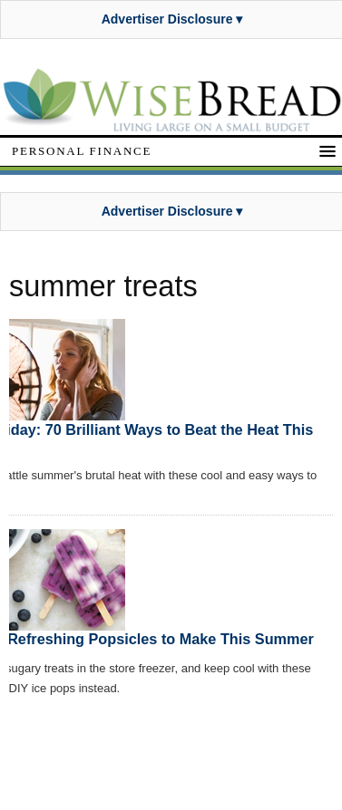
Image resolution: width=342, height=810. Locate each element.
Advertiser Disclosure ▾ (172, 19)
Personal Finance (81, 151)
